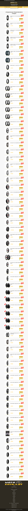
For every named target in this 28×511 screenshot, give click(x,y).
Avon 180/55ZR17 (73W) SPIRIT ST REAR (15, 396)
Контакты (14, 490)
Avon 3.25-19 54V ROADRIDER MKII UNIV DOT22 (16, 192)
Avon (14, 491)
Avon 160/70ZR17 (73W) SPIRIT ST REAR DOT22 (16, 269)
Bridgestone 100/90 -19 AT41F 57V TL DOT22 (16, 121)
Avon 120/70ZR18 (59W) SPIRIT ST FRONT (15, 361)
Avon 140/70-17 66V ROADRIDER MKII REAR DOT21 (16, 206)
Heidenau (14, 496)
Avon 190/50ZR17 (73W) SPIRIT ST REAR (15, 375)
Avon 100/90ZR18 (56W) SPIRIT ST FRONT (15, 410)
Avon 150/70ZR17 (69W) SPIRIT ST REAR (15, 424)
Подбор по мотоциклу (14, 489)
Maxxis (14, 498)
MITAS (14, 497)
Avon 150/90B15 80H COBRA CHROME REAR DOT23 (16, 241)
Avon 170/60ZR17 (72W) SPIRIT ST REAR (15, 389)
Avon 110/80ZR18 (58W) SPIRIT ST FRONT (15, 417)
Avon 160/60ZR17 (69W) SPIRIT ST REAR (15, 403)
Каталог (8, 8)
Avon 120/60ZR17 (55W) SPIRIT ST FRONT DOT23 (16, 276)
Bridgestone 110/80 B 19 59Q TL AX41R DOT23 (16, 79)
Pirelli (14, 502)
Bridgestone (14, 492)
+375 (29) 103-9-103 (14, 4)
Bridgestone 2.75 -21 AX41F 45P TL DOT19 (15, 65)
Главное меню (7, 7)
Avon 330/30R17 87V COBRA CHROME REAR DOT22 (16, 227)
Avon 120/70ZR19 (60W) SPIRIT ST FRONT (15, 382)
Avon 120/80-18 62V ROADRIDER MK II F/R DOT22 (16, 213)
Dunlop (14, 495)
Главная (5, 8)
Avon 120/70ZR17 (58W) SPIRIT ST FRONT (15, 368)
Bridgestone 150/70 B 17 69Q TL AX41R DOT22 (16, 72)
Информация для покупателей (9, 0)
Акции (14, 488)
